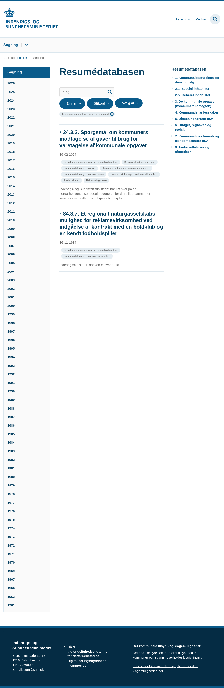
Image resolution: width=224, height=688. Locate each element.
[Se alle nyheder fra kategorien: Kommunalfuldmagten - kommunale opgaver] (126, 168)
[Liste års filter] (129, 103)
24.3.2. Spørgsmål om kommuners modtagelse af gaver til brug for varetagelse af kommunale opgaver (104, 138)
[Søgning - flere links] (25, 45)
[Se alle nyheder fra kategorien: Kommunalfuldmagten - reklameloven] (84, 174)
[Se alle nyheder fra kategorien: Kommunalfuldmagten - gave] (140, 162)
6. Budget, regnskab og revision (193, 127)
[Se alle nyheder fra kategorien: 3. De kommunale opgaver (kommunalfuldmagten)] (91, 162)
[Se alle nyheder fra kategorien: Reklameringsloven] (97, 180)
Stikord (99, 103)
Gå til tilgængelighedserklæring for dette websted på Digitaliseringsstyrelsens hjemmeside (88, 656)
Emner (71, 103)
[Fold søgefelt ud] (215, 19)
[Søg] (87, 92)
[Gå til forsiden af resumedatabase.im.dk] (29, 19)
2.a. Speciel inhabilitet (192, 88)
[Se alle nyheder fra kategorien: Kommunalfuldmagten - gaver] (80, 168)
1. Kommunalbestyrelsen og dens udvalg (197, 80)
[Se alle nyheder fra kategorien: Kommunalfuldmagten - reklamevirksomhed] (134, 174)
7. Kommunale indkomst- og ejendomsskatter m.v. (197, 138)
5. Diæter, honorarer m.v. (194, 119)
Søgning (11, 45)
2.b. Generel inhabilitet (192, 95)
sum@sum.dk (34, 669)
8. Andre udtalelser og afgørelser (192, 149)
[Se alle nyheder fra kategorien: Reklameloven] (72, 180)
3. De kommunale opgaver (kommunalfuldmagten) (195, 104)
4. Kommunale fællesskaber (196, 112)
